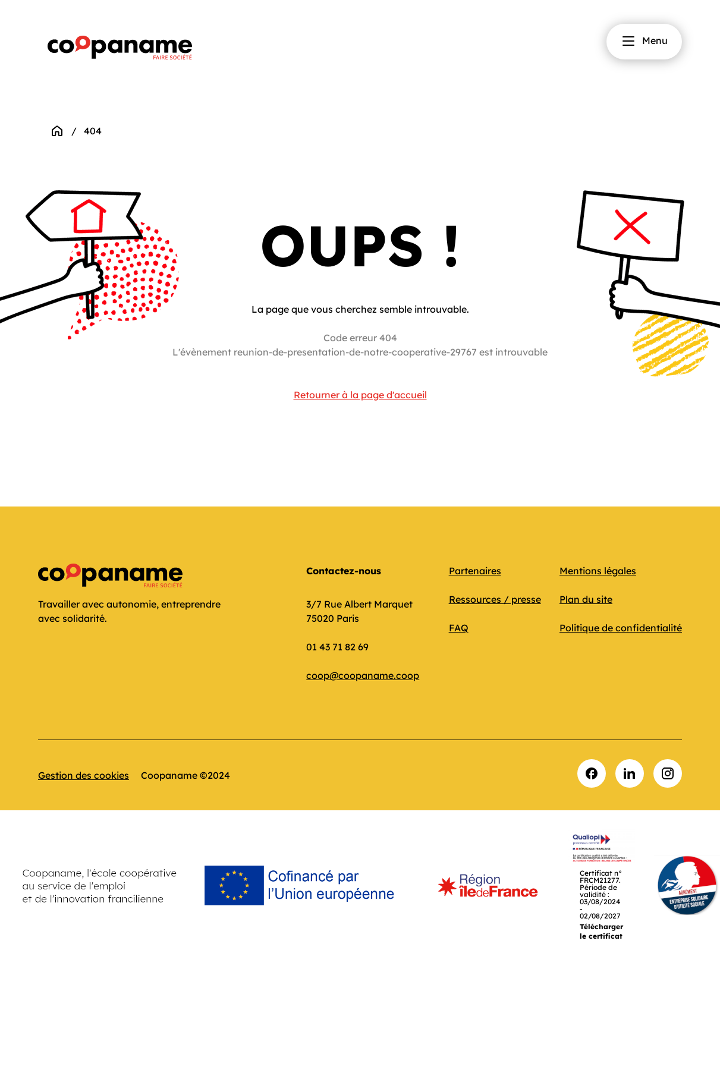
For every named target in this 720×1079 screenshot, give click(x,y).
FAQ (459, 628)
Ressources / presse (495, 599)
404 (93, 131)
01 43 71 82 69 (337, 647)
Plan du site (585, 599)
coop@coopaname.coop (362, 675)
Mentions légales (597, 571)
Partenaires (475, 571)
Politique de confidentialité (620, 628)
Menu (644, 41)
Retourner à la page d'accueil (360, 395)
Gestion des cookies (83, 775)
